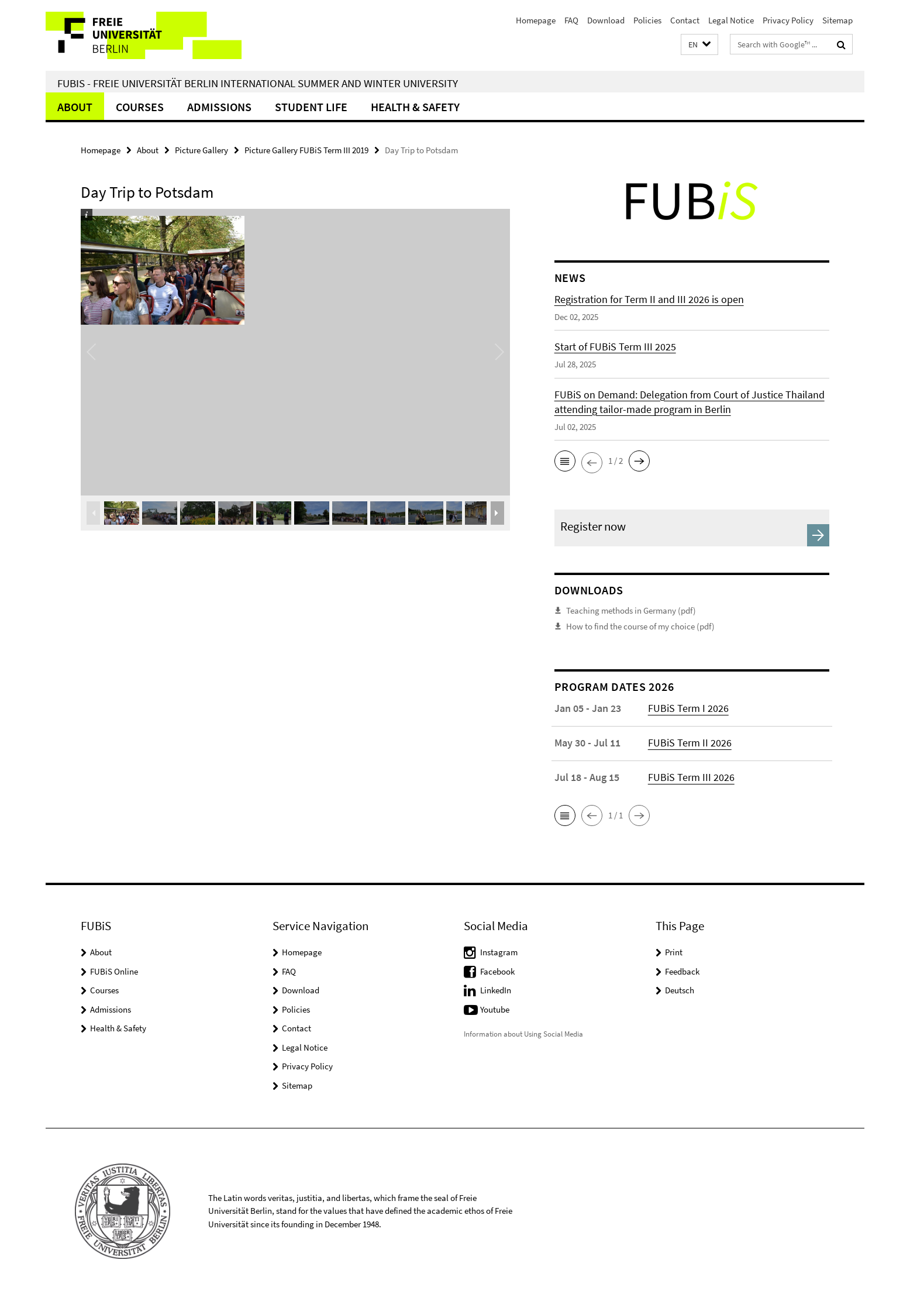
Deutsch (679, 990)
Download (606, 20)
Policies (647, 20)
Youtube (494, 1009)
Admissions (219, 106)
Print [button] (673, 952)
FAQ (571, 20)
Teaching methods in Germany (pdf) (631, 610)
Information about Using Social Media (523, 1034)
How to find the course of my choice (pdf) (640, 626)
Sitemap (837, 20)
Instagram (499, 952)
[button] (699, 45)
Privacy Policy (788, 20)
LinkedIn (495, 990)
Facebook (497, 971)
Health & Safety (415, 106)
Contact (684, 20)
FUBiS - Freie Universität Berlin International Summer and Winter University (257, 83)
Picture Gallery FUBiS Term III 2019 (306, 150)
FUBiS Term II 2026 (690, 742)
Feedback (682, 971)
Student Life (311, 106)
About (74, 106)
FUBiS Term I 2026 (688, 708)
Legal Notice (731, 20)
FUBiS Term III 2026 (691, 777)
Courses (140, 106)
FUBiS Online (114, 971)
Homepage (536, 20)
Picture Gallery (201, 150)
